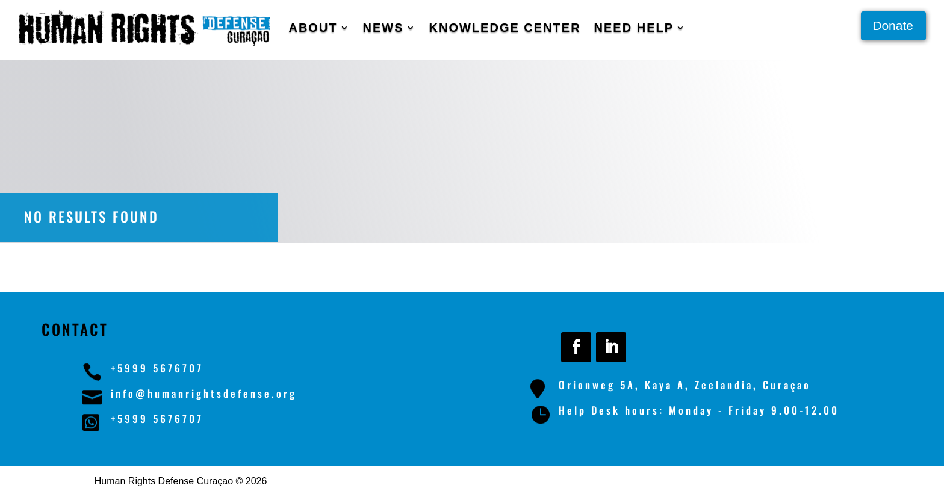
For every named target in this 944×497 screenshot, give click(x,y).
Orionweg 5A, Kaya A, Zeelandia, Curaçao (685, 384)
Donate (892, 25)
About (312, 27)
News (383, 27)
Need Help (634, 27)
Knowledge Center (505, 27)
